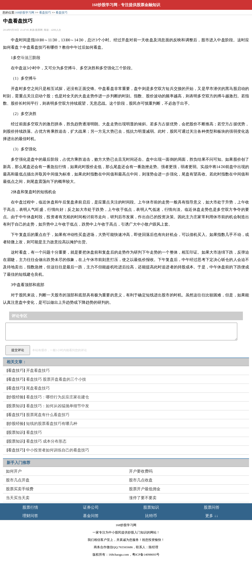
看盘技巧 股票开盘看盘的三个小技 (56, 379)
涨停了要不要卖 (143, 498)
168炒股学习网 (104, 5)
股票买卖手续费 (19, 489)
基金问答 (91, 516)
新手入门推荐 (18, 463)
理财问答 (30, 516)
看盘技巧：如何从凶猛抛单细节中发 (57, 406)
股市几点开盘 (18, 480)
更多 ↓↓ (211, 516)
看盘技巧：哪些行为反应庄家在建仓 (57, 397)
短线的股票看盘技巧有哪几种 (51, 423)
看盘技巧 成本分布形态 (46, 441)
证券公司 (91, 507)
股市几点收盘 (141, 480)
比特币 (151, 516)
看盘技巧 (45, 12)
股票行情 (30, 507)
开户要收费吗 (141, 471)
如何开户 (14, 471)
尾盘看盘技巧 (38, 388)
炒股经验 (16, 397)
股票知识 (16, 406)
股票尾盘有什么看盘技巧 (47, 415)
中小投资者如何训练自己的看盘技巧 (57, 450)
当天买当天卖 (18, 498)
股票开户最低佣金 (144, 489)
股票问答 (212, 507)
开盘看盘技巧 (38, 370)
